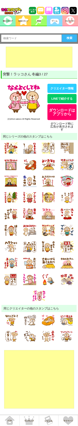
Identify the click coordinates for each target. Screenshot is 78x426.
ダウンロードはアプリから (62, 112)
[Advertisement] (39, 57)
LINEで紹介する (62, 98)
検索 (69, 38)
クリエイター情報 (62, 88)
